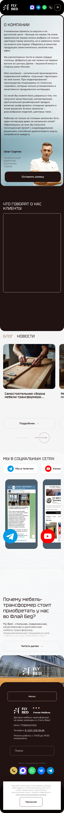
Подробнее (29, 423)
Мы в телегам (20, 469)
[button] (22, 437)
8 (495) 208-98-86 (35, 730)
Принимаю (31, 802)
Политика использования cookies (31, 794)
